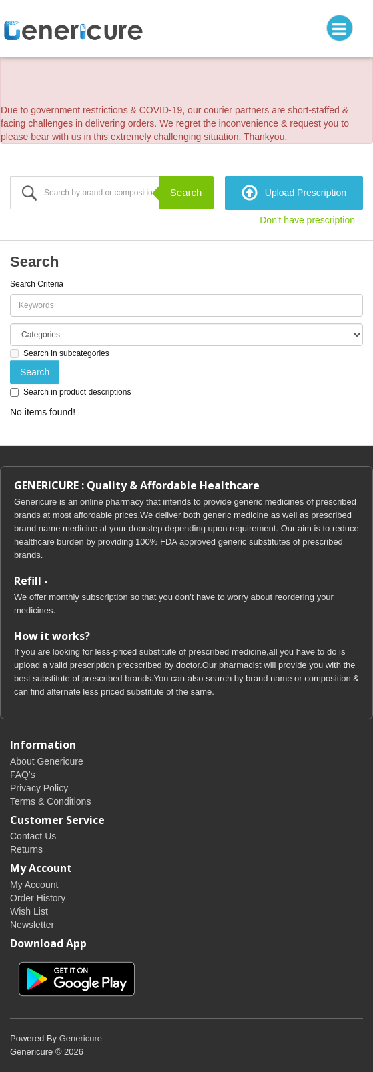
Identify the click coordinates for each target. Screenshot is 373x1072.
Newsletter (32, 924)
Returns (26, 849)
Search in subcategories (59, 353)
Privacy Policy (39, 788)
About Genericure (46, 761)
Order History (37, 898)
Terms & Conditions (50, 801)
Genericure (80, 1038)
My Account (34, 884)
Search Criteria (36, 284)
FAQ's (22, 774)
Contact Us (33, 836)
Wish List (29, 911)
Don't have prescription (307, 220)
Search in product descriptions (70, 392)
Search (186, 192)
